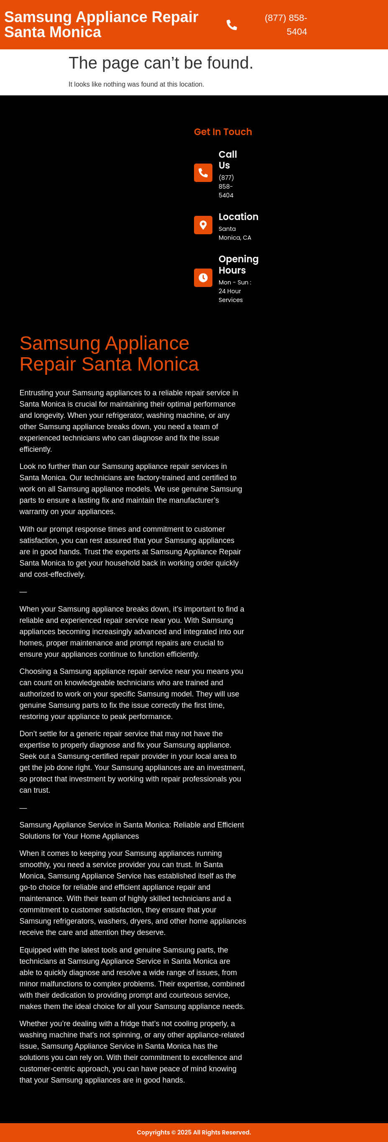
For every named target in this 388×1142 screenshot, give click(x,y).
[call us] (203, 173)
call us (228, 160)
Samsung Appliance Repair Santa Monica (101, 24)
